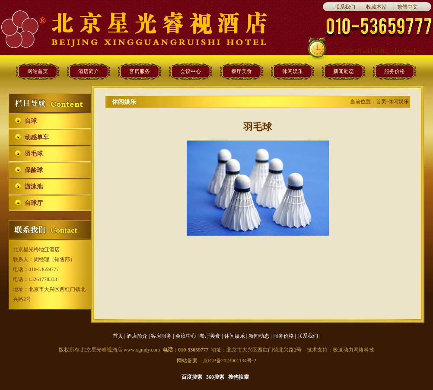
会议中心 (190, 71)
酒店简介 (88, 71)
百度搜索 (191, 377)
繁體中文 (407, 7)
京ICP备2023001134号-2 (229, 361)
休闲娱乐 (292, 71)
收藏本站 (376, 7)
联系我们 (344, 7)
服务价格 (394, 71)
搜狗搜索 (238, 377)
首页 (118, 336)
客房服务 (139, 71)
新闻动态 (343, 71)
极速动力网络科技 (353, 350)
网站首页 (37, 71)
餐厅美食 (241, 71)
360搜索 (215, 377)
